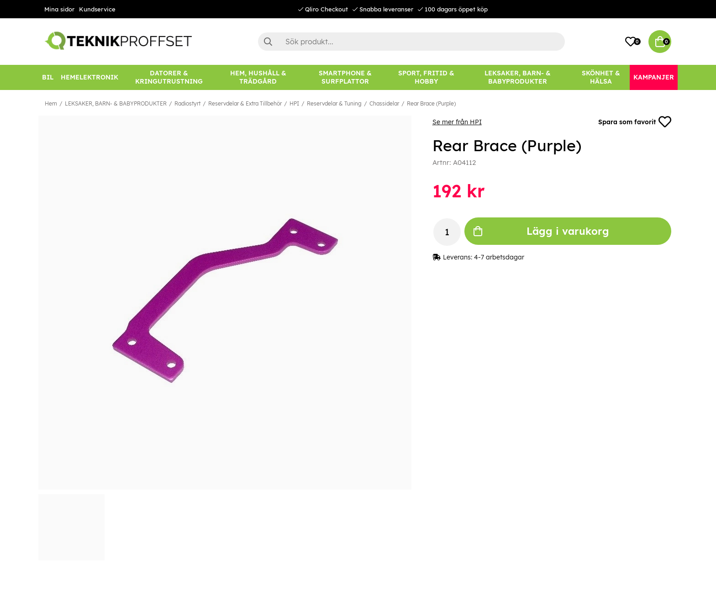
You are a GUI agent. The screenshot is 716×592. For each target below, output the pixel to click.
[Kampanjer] (654, 77)
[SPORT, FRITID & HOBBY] (426, 77)
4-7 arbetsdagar (499, 257)
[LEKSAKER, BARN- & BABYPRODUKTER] (517, 77)
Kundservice (97, 9)
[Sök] (411, 41)
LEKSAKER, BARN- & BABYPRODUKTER (116, 103)
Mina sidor (59, 9)
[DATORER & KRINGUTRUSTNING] (169, 77)
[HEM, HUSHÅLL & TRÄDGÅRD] (258, 77)
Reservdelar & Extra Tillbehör (245, 103)
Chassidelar (384, 103)
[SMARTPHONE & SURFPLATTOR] (345, 77)
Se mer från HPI (457, 122)
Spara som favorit (634, 122)
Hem (51, 103)
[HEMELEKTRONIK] (89, 77)
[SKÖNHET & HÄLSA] (601, 77)
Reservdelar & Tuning (334, 103)
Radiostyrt (187, 103)
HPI (294, 103)
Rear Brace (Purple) (431, 103)
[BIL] (47, 77)
